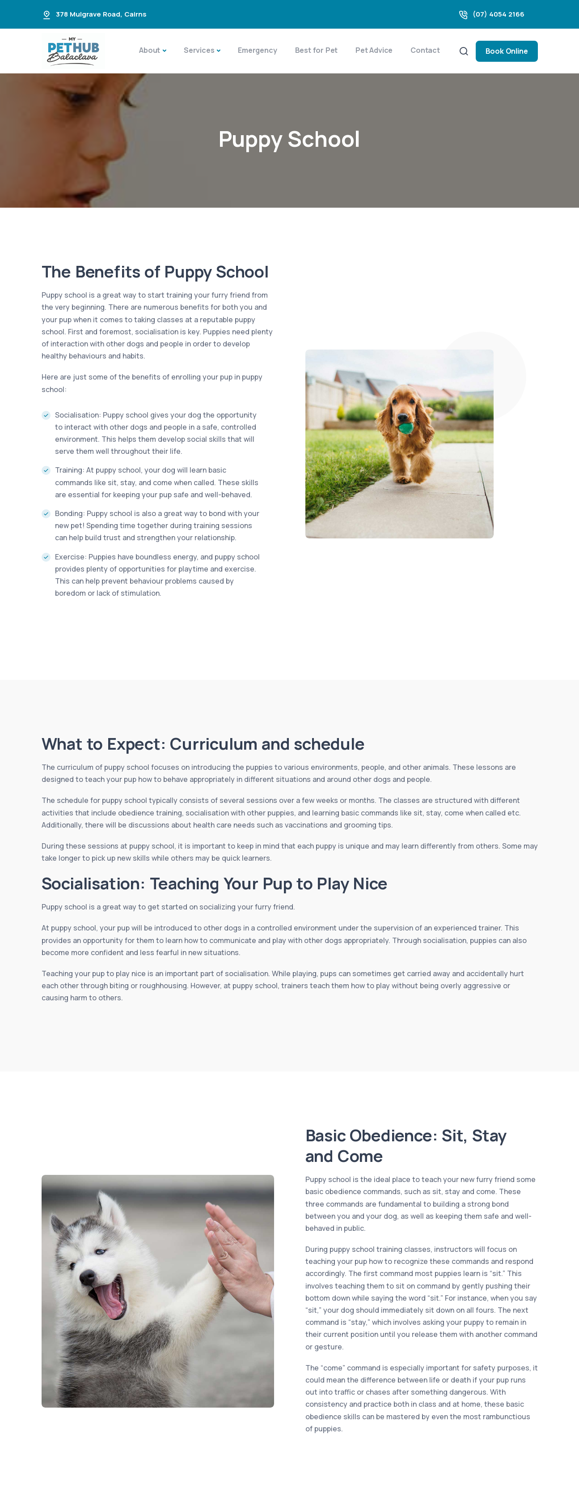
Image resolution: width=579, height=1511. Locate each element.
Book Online (507, 51)
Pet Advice (374, 50)
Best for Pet (316, 50)
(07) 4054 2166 (498, 14)
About (149, 50)
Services (199, 50)
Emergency (257, 50)
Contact (425, 50)
